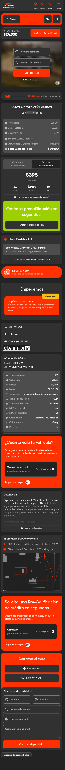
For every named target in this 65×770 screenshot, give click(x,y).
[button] (35, 5)
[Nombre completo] (31, 52)
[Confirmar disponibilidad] (31, 744)
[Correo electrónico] (31, 719)
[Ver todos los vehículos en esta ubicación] (31, 259)
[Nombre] (17, 699)
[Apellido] (47, 699)
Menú (59, 8)
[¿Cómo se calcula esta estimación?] (31, 197)
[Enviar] (31, 73)
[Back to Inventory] (11, 19)
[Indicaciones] (12, 334)
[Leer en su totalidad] (31, 528)
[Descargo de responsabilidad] (6, 123)
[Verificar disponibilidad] (45, 33)
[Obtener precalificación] (31, 225)
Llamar (50, 8)
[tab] (18, 164)
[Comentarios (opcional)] (31, 731)
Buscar (42, 8)
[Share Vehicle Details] (57, 19)
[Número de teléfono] (31, 62)
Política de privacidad (31, 80)
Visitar (36, 8)
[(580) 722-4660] (14, 327)
